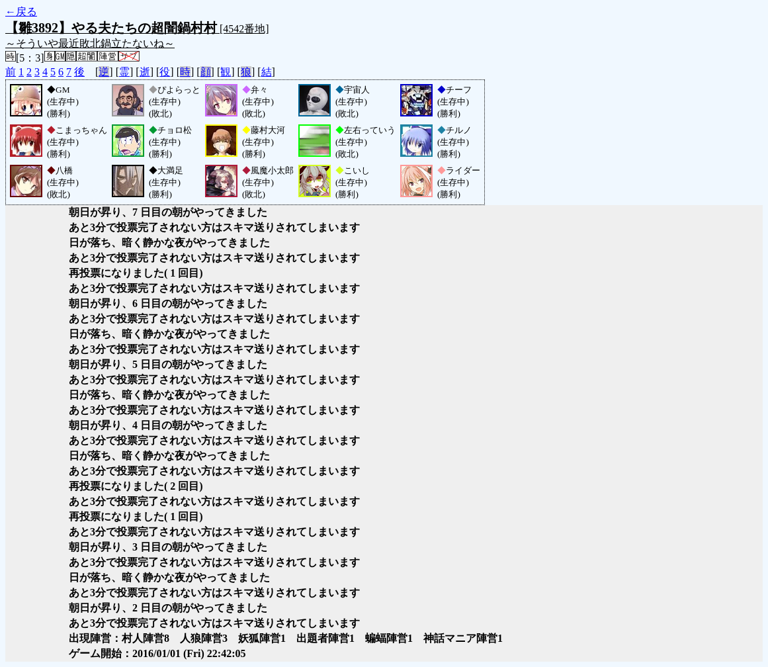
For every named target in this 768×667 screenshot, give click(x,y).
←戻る (21, 11)
